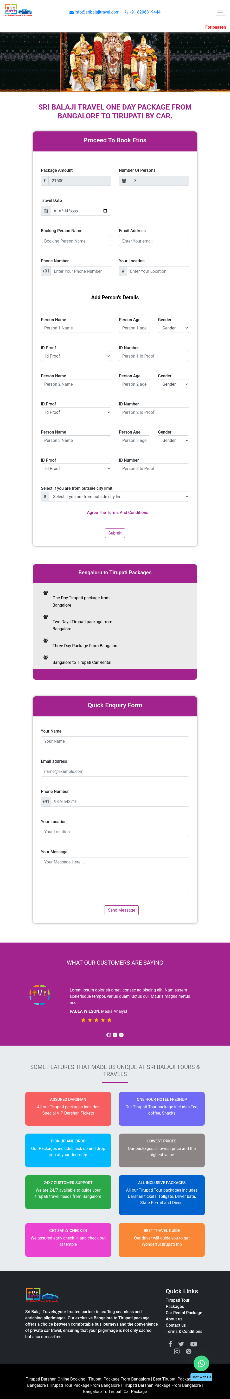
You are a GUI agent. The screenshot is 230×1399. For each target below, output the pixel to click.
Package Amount (57, 170)
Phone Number (55, 260)
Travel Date (51, 200)
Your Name (51, 731)
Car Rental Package (184, 1312)
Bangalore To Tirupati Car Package (115, 1391)
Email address (54, 761)
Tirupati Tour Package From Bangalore (85, 1385)
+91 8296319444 (143, 12)
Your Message (54, 851)
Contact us (176, 1325)
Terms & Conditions (184, 1331)
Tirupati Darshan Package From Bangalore (162, 1385)
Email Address (132, 230)
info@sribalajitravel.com (94, 12)
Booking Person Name (61, 230)
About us (174, 1319)
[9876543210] (120, 802)
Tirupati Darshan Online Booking (55, 1379)
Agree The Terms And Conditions (117, 512)
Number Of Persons (137, 170)
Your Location (132, 260)
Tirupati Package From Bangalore (119, 1379)
